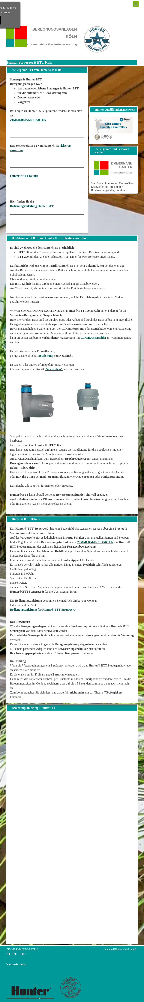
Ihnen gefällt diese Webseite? (120, 949)
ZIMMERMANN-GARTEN (28, 120)
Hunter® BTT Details (24, 175)
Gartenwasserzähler (93, 337)
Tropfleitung (45, 355)
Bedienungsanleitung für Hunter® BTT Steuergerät (43, 609)
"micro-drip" (54, 369)
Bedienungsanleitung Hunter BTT (32, 206)
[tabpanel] (47, 153)
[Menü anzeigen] (136, 4)
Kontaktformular (16, 964)
